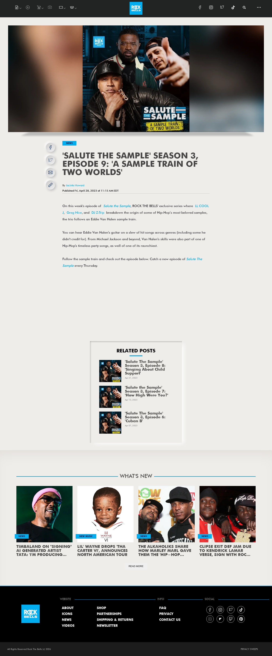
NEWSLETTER (107, 625)
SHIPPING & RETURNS (115, 620)
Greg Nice (74, 212)
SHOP (101, 608)
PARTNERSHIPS (109, 614)
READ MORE (136, 566)
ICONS (67, 614)
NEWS (66, 620)
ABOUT (68, 608)
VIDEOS (68, 625)
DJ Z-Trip (97, 212)
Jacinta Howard (75, 185)
